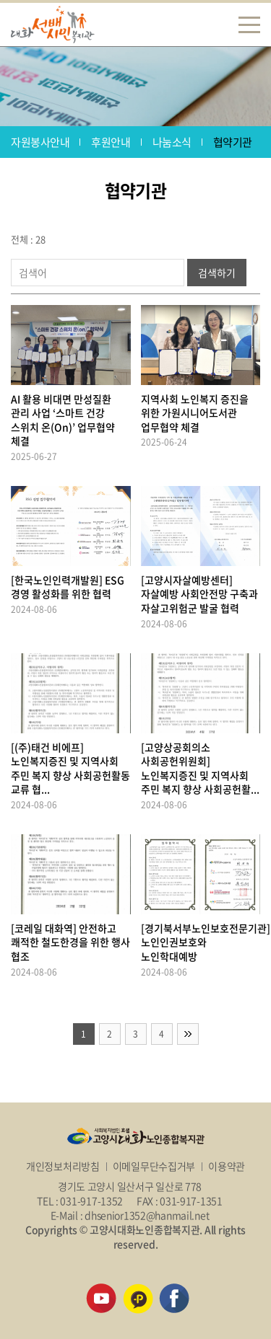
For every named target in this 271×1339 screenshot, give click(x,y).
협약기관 (232, 142)
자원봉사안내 (40, 142)
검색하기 (217, 272)
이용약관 (226, 1166)
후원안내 (110, 142)
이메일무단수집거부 (154, 1166)
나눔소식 (172, 142)
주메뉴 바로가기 (0, 0)
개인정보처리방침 (63, 1166)
